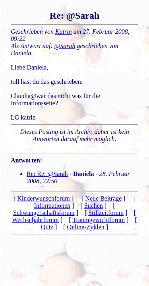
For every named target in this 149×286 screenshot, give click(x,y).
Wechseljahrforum (35, 219)
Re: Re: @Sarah (47, 173)
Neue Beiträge (103, 198)
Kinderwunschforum (43, 198)
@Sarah (64, 46)
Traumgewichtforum (98, 219)
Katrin (63, 31)
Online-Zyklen (85, 227)
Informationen (52, 205)
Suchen (93, 205)
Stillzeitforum (106, 212)
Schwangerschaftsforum (44, 212)
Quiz (47, 227)
